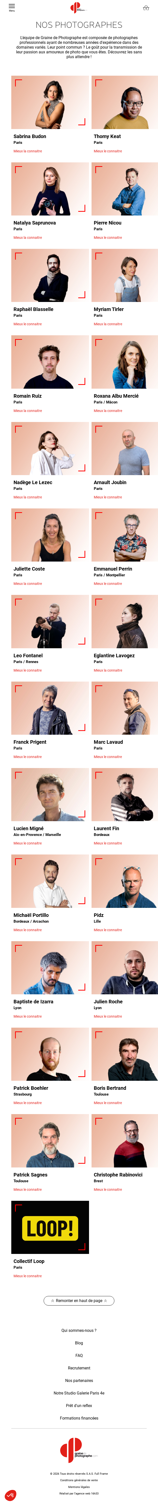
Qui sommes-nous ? (79, 1330)
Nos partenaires (79, 1380)
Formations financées (79, 1418)
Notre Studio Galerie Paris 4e (79, 1393)
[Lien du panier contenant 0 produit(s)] (146, 8)
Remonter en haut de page (79, 1300)
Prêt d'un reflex (79, 1405)
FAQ (79, 1355)
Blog (79, 1343)
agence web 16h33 (87, 1493)
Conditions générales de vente (79, 1480)
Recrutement (79, 1368)
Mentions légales (79, 1487)
